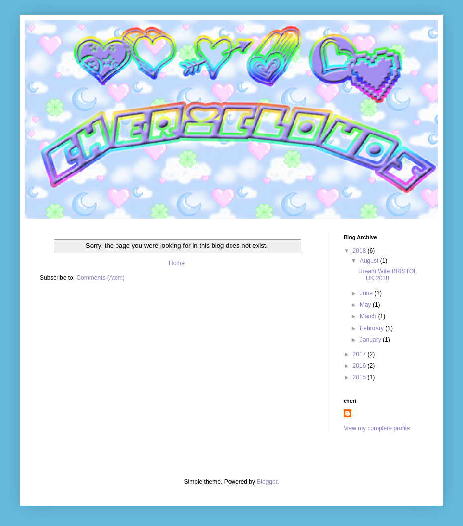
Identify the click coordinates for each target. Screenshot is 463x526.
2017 (360, 354)
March (369, 316)
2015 (360, 377)
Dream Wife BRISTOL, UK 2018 (388, 275)
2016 (360, 365)
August (370, 260)
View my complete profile (377, 428)
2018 (360, 250)
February (372, 328)
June (367, 293)
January (371, 339)
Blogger (267, 481)
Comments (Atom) (100, 277)
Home (177, 263)
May (366, 304)
